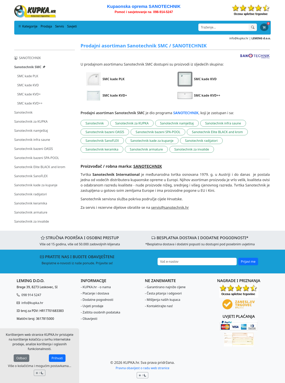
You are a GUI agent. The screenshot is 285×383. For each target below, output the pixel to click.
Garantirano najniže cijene (166, 287)
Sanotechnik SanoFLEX (31, 176)
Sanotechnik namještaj (31, 130)
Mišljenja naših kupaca (163, 299)
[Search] (223, 27)
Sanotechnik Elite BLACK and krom (39, 167)
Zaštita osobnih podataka (101, 312)
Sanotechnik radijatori (30, 194)
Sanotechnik (23, 112)
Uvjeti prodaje (93, 306)
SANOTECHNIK (27, 58)
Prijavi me (248, 261)
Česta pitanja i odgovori (164, 293)
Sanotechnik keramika (30, 203)
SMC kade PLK (27, 76)
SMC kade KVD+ (29, 94)
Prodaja (46, 26)
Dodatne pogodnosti (98, 299)
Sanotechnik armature (30, 212)
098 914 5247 (31, 295)
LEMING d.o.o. (261, 38)
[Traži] (253, 27)
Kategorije (27, 26)
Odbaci (21, 358)
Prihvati (57, 358)
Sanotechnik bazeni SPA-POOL (36, 158)
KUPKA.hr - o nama (97, 287)
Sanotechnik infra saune (32, 139)
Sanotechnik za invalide (31, 221)
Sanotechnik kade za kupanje (35, 185)
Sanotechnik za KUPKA (31, 121)
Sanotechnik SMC (30, 67)
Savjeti (72, 26)
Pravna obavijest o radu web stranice (142, 368)
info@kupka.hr (238, 38)
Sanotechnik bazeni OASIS (33, 149)
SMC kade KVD (28, 85)
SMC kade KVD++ (30, 103)
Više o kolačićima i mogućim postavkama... (39, 366)
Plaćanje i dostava (96, 293)
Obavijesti (90, 318)
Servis (59, 26)
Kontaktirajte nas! (160, 306)
